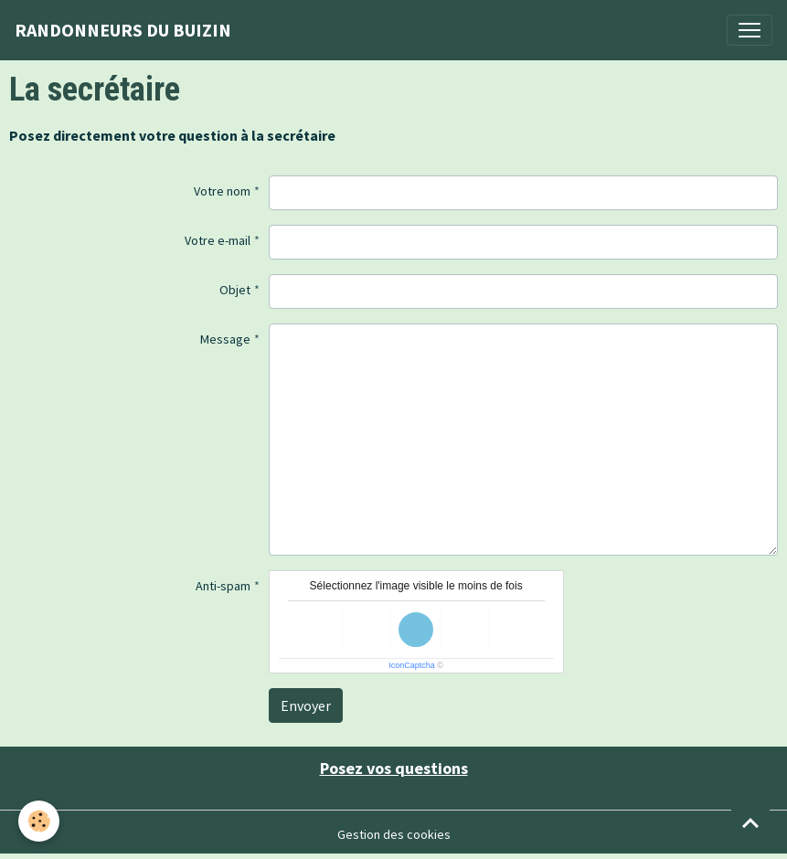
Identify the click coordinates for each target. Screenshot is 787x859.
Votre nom (222, 191)
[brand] (123, 30)
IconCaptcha (411, 665)
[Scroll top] (750, 822)
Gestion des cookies (394, 834)
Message (225, 339)
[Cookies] (38, 821)
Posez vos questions (394, 768)
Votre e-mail (217, 240)
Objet (234, 289)
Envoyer (306, 705)
